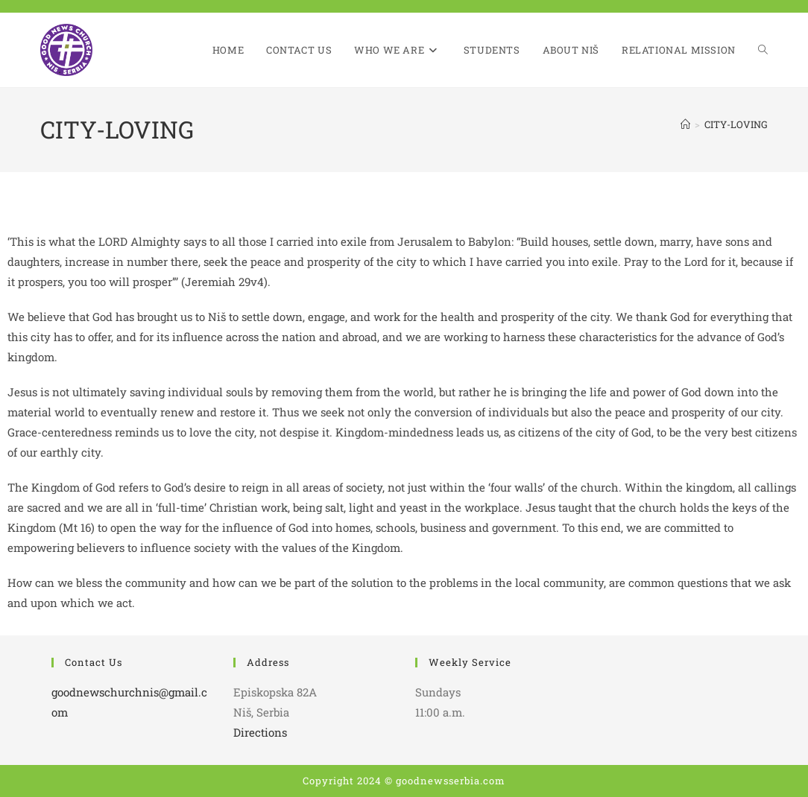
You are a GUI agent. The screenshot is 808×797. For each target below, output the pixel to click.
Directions (260, 732)
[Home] (685, 124)
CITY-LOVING (736, 124)
